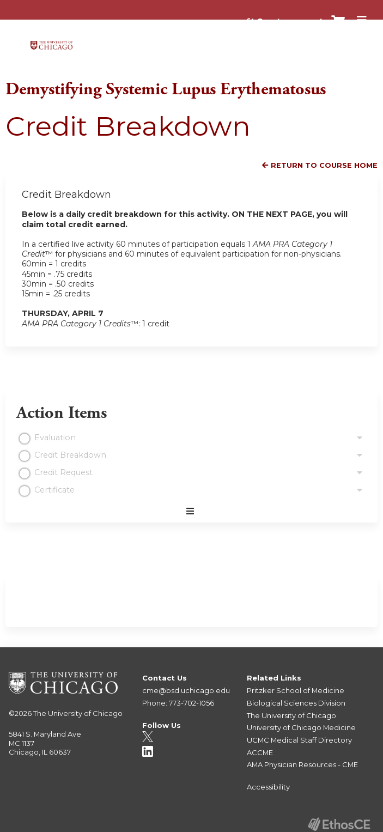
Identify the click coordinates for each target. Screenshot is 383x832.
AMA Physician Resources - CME (302, 764)
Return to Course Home (324, 165)
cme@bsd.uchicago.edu (186, 690)
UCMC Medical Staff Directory (299, 740)
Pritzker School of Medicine (295, 690)
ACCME (260, 752)
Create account (290, 21)
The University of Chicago (78, 713)
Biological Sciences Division (296, 703)
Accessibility (268, 786)
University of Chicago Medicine (301, 727)
